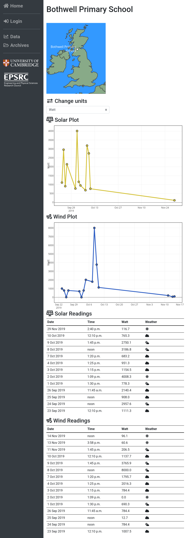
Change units (66, 101)
